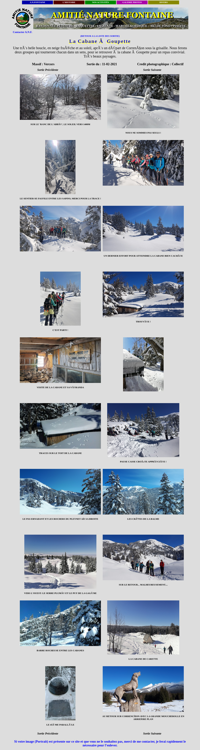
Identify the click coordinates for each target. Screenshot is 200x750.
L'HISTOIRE (69, 2)
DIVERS (163, 2)
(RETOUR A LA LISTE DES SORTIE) (100, 36)
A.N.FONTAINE (37, 2)
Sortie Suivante (152, 69)
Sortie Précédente (47, 69)
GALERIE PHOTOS (132, 2)
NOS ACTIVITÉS (100, 2)
